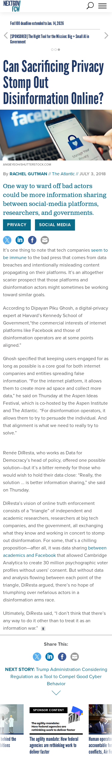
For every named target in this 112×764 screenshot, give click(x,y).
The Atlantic (63, 174)
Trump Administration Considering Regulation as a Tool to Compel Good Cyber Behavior (58, 676)
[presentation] (5, 729)
